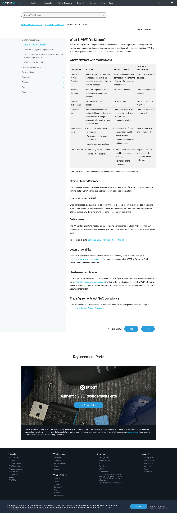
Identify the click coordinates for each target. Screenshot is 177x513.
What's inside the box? (33, 62)
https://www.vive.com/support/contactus (87, 308)
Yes (131, 329)
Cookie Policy (103, 507)
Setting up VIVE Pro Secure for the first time (106, 240)
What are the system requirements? (39, 50)
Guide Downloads (145, 29)
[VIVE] (13, 3)
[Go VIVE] (172, 3)
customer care (132, 432)
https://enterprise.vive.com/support (85, 259)
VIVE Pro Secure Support (31, 24)
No (147, 329)
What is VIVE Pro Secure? (35, 45)
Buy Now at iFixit (88, 405)
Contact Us (26, 92)
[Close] (160, 3)
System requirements (54, 24)
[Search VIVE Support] (102, 15)
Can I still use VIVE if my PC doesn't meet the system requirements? (43, 56)
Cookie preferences (158, 506)
